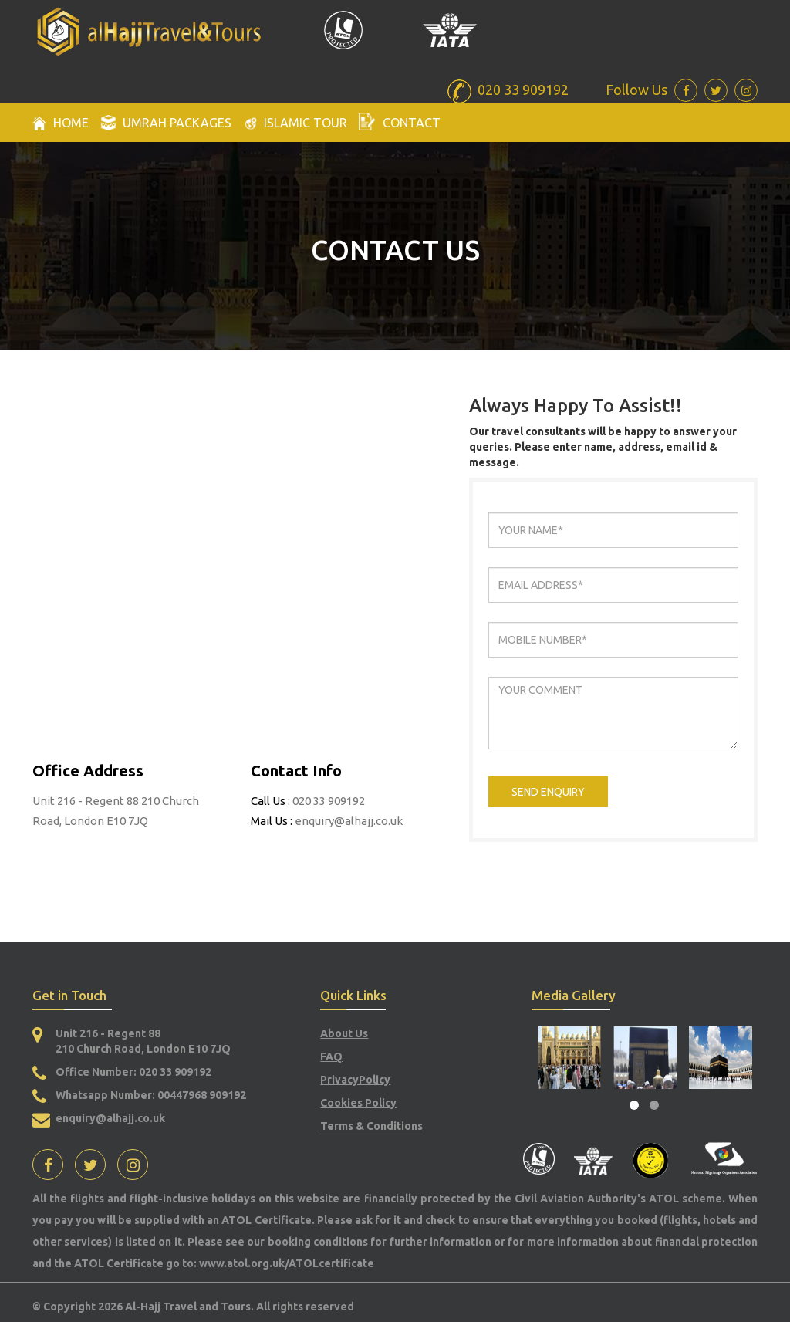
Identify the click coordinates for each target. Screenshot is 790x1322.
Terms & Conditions (371, 1126)
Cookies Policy (358, 1103)
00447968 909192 (201, 1095)
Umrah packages (165, 122)
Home (60, 123)
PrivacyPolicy (355, 1079)
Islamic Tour (295, 123)
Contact (400, 121)
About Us (344, 1033)
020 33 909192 (174, 1072)
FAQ (331, 1056)
